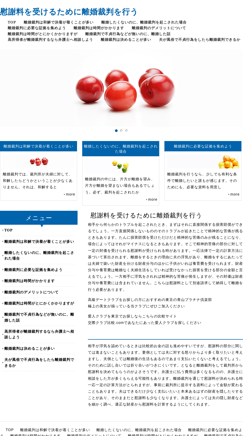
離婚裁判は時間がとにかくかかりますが (43, 33)
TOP (12, 22)
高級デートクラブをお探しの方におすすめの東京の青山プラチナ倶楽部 (150, 300)
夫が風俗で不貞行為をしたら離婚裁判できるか (199, 39)
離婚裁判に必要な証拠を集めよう (37, 27)
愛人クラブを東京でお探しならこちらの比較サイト (132, 316)
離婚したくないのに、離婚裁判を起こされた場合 (144, 22)
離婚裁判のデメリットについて (159, 27)
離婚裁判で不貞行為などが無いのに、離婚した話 (128, 33)
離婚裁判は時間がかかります (99, 27)
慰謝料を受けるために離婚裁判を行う (69, 11)
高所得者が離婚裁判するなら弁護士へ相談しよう (50, 39)
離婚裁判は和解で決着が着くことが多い (59, 22)
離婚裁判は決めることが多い (126, 39)
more (70, 194)
